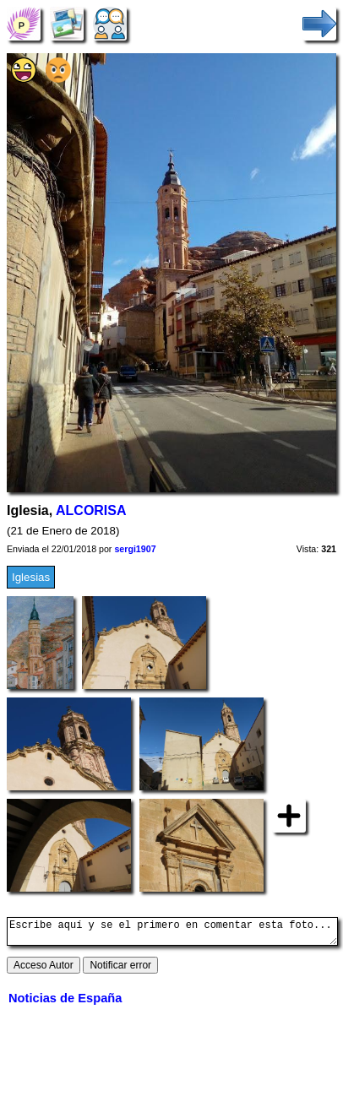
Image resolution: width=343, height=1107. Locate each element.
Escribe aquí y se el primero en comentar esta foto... (172, 934)
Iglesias (31, 577)
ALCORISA (91, 510)
